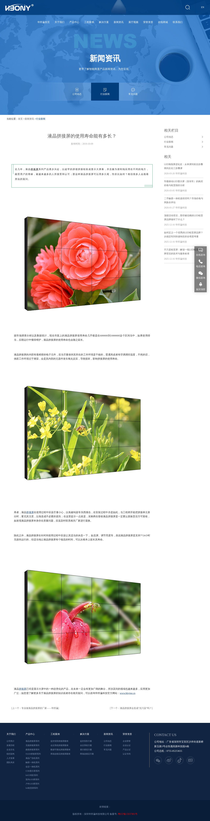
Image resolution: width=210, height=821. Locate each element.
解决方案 (104, 22)
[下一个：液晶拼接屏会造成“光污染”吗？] (131, 708)
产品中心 (74, 22)
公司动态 (77, 89)
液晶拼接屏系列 (32, 741)
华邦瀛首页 (43, 22)
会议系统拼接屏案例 (59, 745)
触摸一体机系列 (32, 762)
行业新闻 (105, 89)
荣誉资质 (148, 22)
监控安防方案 (86, 741)
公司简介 (10, 741)
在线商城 (163, 22)
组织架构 (10, 754)
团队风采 (10, 762)
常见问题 (133, 89)
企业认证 (127, 745)
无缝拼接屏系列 (32, 745)
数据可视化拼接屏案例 (60, 749)
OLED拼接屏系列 (33, 754)
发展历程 (10, 745)
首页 (20, 119)
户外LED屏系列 (32, 784)
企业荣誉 (127, 741)
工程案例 (89, 22)
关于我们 (59, 22)
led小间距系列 (32, 775)
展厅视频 (133, 22)
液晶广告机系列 (32, 758)
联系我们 (178, 22)
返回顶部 (200, 289)
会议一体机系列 (32, 767)
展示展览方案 (86, 749)
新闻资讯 (119, 22)
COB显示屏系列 (33, 771)
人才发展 (10, 758)
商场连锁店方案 (87, 754)
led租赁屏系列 (32, 788)
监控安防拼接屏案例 (59, 741)
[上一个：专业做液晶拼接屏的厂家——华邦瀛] (35, 708)
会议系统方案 (86, 745)
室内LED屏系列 (32, 779)
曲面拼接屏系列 (32, 749)
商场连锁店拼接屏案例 (60, 754)
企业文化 (10, 749)
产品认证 (127, 749)
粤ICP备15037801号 (128, 814)
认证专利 (127, 754)
